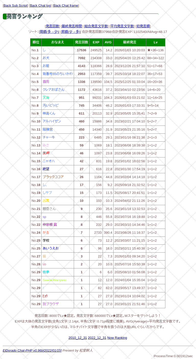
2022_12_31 (97, 338)
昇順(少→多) (70, 32)
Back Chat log (40, 5)
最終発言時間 (72, 26)
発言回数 (52, 26)
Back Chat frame (65, 5)
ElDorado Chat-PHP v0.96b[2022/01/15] (32, 350)
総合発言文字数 (96, 26)
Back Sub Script (15, 5)
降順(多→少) (49, 32)
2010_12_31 (78, 338)
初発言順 (143, 26)
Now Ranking (117, 338)
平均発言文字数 (122, 26)
